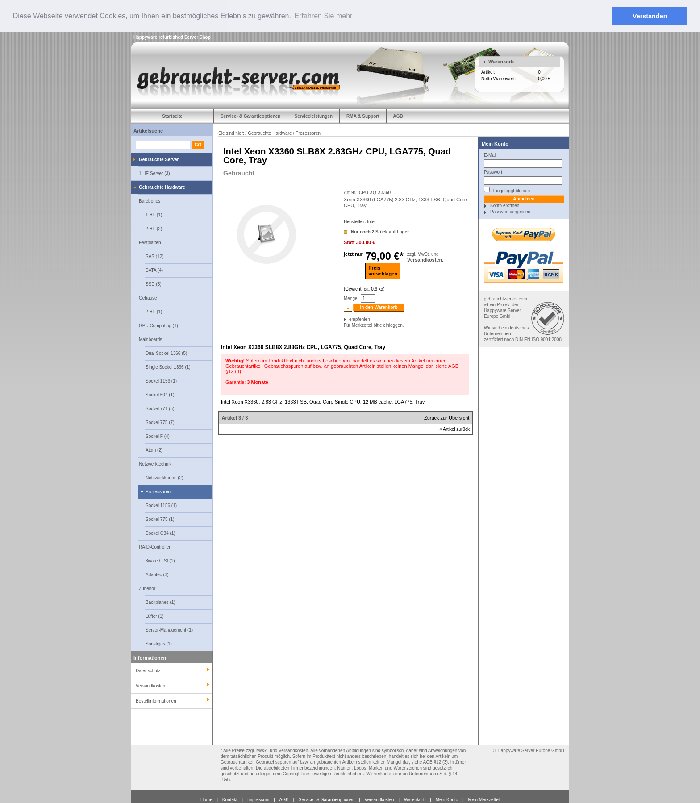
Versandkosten (379, 799)
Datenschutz (148, 670)
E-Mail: (491, 154)
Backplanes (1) (160, 601)
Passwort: (494, 171)
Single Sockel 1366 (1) (168, 366)
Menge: (351, 298)
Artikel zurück (454, 429)
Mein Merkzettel (484, 799)
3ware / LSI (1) (160, 560)
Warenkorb (501, 61)
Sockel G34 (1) (160, 532)
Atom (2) (154, 449)
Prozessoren (158, 491)
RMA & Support (362, 115)
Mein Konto (495, 143)
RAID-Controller (155, 546)
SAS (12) (155, 256)
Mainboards (150, 339)
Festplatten (150, 242)
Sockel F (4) (158, 435)
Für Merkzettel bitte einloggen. (344, 325)
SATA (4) (154, 269)
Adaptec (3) (157, 574)
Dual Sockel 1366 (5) (166, 352)
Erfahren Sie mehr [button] (324, 16)
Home (206, 799)
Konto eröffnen (504, 205)
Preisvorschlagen (382, 270)
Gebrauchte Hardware (162, 186)
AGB (398, 115)
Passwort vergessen (510, 211)
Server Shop (197, 36)
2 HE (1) (154, 311)
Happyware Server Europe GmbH (530, 750)
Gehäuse (148, 297)
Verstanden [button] (650, 16)
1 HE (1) (154, 214)
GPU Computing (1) (158, 325)
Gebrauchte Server (159, 159)
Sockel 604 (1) (160, 394)
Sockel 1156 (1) (161, 380)
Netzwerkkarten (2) (164, 477)
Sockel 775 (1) (160, 518)
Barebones (149, 200)
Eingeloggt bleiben (507, 189)
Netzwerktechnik (155, 463)
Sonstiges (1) (159, 643)
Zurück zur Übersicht (446, 417)
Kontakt (230, 799)
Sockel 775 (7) (160, 422)
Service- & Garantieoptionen (250, 115)
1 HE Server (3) (154, 173)
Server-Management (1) (169, 629)
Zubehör (147, 588)
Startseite (172, 115)
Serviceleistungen (313, 115)
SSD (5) (154, 283)
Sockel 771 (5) (160, 408)
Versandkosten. (425, 259)
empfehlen (349, 319)
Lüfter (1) (155, 615)
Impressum (258, 799)
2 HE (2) (154, 228)
